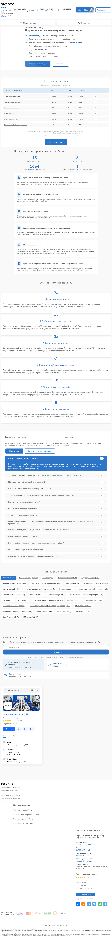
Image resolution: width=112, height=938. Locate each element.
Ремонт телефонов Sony (22, 810)
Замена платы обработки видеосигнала (15, 125)
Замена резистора (9, 113)
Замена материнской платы (12, 96)
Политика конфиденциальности (56, 925)
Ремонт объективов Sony (22, 823)
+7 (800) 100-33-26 (67, 9)
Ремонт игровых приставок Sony (26, 814)
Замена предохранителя (11, 119)
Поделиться (78, 904)
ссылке (10, 800)
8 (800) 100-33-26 (83, 850)
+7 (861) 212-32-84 (46, 9)
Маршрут (9, 729)
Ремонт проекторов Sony (23, 819)
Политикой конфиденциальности (74, 657)
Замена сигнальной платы (11, 108)
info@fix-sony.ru (82, 855)
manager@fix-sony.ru (84, 861)
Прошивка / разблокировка (12, 102)
